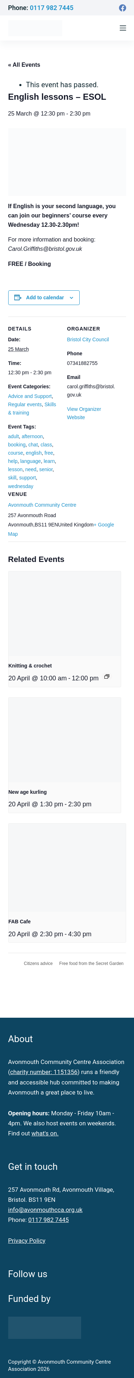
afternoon (32, 436)
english (33, 453)
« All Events (24, 65)
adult (13, 436)
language (30, 461)
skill (12, 478)
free (48, 453)
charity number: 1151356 (43, 1071)
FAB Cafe (20, 921)
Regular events (25, 404)
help (13, 461)
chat (33, 444)
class (46, 444)
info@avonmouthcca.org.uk (45, 1209)
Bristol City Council (88, 339)
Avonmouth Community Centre (42, 505)
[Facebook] (122, 7)
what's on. (45, 1133)
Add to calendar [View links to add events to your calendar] (45, 297)
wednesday (21, 486)
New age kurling (28, 792)
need (30, 469)
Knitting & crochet (30, 666)
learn (49, 461)
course (15, 453)
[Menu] (123, 28)
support (27, 478)
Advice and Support (30, 396)
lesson (15, 469)
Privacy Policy (27, 1240)
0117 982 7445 (51, 7)
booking (17, 444)
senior (46, 469)
